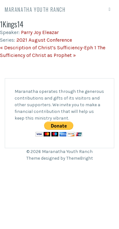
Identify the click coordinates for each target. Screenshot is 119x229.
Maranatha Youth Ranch (35, 9)
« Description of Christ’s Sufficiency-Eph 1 (48, 48)
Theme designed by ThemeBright (59, 158)
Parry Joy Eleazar (40, 32)
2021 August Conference (44, 40)
